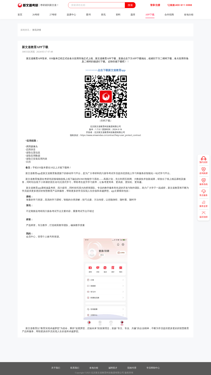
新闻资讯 (25, 30)
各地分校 (188, 14)
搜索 (130, 5)
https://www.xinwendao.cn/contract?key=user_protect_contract (110, 135)
